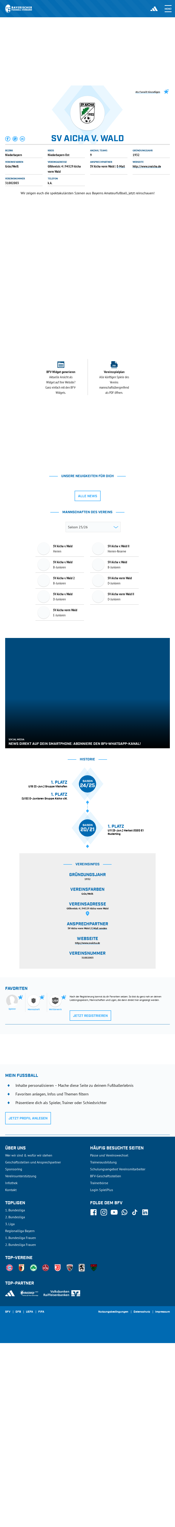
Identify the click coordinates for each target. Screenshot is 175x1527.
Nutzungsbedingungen (113, 1496)
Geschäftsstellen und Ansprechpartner (33, 1346)
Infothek (11, 1367)
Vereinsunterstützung (20, 1360)
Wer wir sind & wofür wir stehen (28, 1339)
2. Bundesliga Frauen (20, 1428)
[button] (8, 138)
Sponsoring (13, 1353)
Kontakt (11, 1374)
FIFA (41, 1496)
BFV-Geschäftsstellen (105, 1360)
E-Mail (121, 166)
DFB (18, 1496)
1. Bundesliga (15, 1394)
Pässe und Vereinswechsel (109, 1339)
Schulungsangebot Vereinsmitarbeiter (117, 1353)
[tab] (73, 285)
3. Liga (10, 1408)
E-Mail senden (99, 1112)
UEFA (29, 1496)
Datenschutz (142, 1496)
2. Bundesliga (15, 1401)
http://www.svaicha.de (147, 166)
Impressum (162, 1496)
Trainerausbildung (103, 1346)
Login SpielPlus (101, 1374)
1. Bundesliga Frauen (20, 1421)
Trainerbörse (99, 1367)
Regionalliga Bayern (20, 1415)
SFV (7, 1496)
